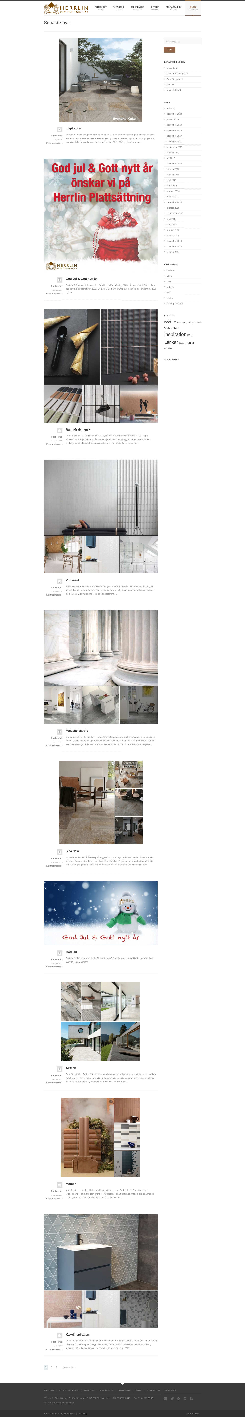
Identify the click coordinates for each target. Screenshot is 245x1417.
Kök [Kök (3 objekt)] (189, 335)
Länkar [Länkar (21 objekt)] (171, 342)
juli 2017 (171, 158)
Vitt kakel (171, 84)
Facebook (166, 1398)
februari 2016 (173, 191)
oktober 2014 (173, 252)
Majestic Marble (174, 90)
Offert (155, 7)
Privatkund (89, 1390)
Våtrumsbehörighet (69, 1390)
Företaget (101, 7)
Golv (169, 281)
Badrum (170, 270)
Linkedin (185, 1398)
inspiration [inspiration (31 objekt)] (175, 334)
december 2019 (174, 125)
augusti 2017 (173, 152)
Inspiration (172, 68)
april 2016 (171, 180)
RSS (192, 1398)
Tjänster (118, 7)
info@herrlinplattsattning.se (61, 1402)
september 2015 (174, 213)
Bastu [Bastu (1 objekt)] (179, 323)
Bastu (169, 276)
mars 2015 (172, 224)
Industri (170, 287)
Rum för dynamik (175, 79)
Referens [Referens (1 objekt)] (182, 343)
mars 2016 (172, 185)
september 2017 (174, 147)
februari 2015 (173, 230)
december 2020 (174, 114)
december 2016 (174, 163)
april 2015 (171, 219)
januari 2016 (173, 196)
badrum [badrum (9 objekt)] (170, 322)
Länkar (170, 298)
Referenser (137, 7)
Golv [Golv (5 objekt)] (167, 327)
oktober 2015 (173, 208)
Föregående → (69, 1367)
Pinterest (178, 1398)
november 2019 (174, 130)
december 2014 (174, 241)
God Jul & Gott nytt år (177, 73)
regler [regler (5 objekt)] (190, 342)
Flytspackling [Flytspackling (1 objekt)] (187, 323)
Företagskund (106, 1390)
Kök (168, 292)
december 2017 (174, 136)
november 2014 (174, 246)
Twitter (172, 1398)
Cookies (83, 1413)
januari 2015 (173, 235)
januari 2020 (173, 119)
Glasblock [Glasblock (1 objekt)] (197, 323)
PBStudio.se (193, 1413)
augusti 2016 (173, 174)
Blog (193, 7)
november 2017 (174, 141)
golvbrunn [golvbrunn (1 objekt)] (175, 328)
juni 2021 (171, 108)
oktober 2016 (173, 169)
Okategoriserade (175, 303)
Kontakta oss (173, 7)
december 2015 (174, 202)
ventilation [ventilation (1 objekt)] (168, 348)
